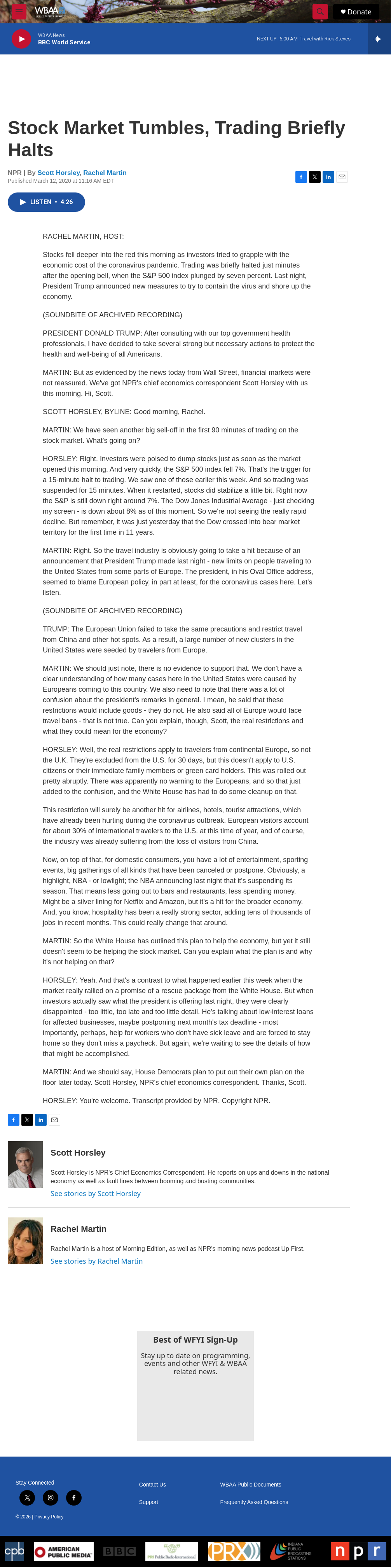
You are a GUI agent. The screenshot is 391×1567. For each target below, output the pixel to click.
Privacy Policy (49, 1517)
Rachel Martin (104, 173)
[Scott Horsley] (25, 1164)
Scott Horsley (59, 173)
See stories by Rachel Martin (97, 1261)
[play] (21, 39)
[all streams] (379, 38)
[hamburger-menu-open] (19, 11)
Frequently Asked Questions (254, 1502)
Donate (359, 12)
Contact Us (152, 1485)
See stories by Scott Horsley (96, 1193)
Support (148, 1502)
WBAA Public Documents (250, 1485)
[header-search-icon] (320, 11)
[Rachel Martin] (25, 1240)
